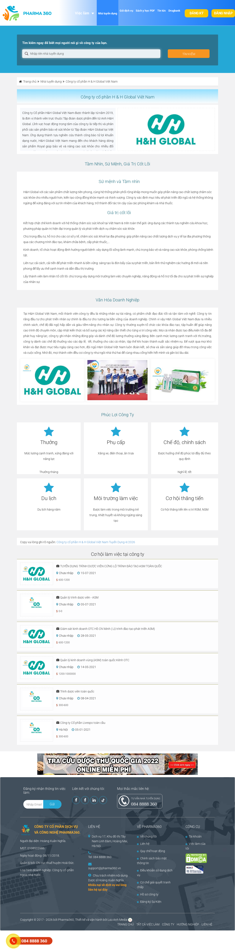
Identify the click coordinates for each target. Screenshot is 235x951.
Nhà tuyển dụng (107, 13)
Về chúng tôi (147, 836)
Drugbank (174, 10)
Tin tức (161, 10)
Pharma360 (66, 919)
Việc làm (82, 13)
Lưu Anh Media (117, 919)
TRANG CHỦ (125, 924)
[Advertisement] (78, 940)
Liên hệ (143, 843)
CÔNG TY (168, 924)
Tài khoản (194, 836)
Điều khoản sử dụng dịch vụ (155, 873)
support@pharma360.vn (104, 868)
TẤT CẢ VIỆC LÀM (147, 924)
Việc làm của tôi (195, 846)
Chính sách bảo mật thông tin (152, 861)
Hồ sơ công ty (147, 894)
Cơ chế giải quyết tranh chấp (154, 885)
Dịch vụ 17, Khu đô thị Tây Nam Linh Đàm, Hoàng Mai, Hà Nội (110, 841)
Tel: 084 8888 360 (100, 857)
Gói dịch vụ (126, 10)
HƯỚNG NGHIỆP (188, 924)
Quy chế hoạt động (151, 851)
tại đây (102, 889)
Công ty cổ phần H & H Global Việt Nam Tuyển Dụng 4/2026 (96, 542)
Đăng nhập (223, 13)
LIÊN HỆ (207, 924)
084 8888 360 (144, 804)
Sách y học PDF (145, 10)
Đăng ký (197, 13)
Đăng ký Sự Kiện (149, 901)
